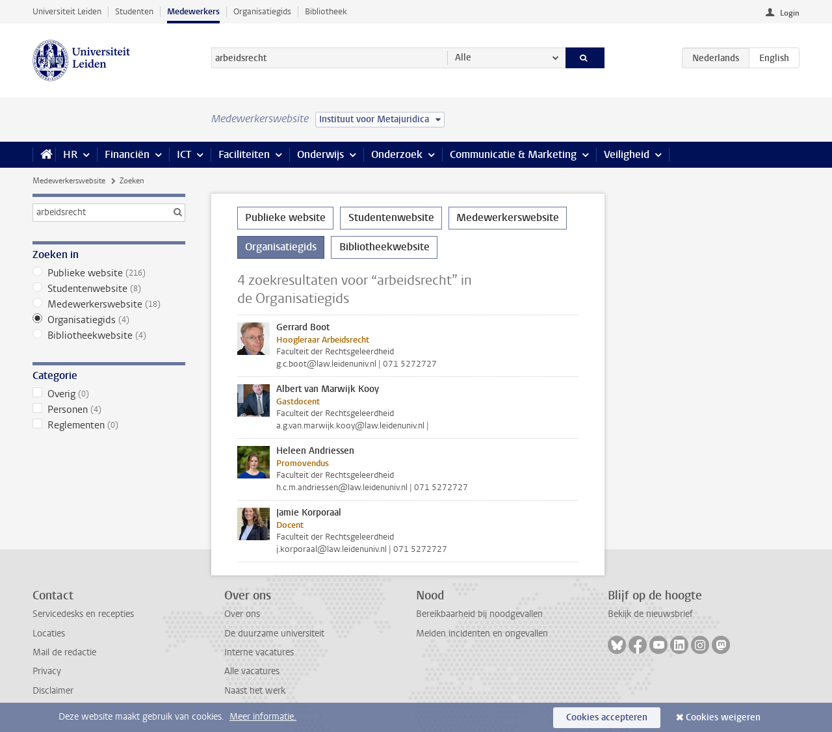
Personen (108, 409)
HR (70, 154)
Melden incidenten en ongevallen (482, 633)
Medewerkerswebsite (68, 181)
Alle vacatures (252, 671)
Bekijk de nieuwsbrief (650, 614)
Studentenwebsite (108, 288)
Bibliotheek (326, 11)
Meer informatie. (262, 717)
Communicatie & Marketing (513, 154)
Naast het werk (254, 691)
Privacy (46, 671)
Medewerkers (193, 11)
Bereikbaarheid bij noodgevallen (479, 614)
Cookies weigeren (723, 717)
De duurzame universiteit (274, 633)
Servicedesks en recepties (83, 614)
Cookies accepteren (606, 717)
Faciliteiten (244, 154)
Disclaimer (52, 691)
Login (790, 13)
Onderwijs (320, 154)
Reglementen (108, 425)
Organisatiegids (262, 11)
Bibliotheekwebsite (108, 335)
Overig (108, 394)
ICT (184, 154)
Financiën (127, 154)
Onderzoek (396, 154)
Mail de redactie (64, 652)
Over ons (242, 614)
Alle (463, 57)
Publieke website (108, 273)
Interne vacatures (259, 652)
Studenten (134, 11)
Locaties (48, 633)
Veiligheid (626, 154)
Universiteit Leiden (66, 11)
